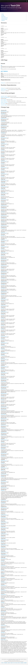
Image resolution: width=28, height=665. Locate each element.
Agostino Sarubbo (3, 409)
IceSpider (25, 662)
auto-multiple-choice (7, 97)
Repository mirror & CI (4, 111)
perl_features (4, 71)
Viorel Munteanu (3, 182)
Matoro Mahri (3, 235)
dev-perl (5, 5)
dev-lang (2, 88)
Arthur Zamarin (3, 128)
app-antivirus (2, 96)
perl (4, 88)
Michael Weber (3, 577)
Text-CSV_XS (5, 89)
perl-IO (4, 90)
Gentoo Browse (4, 1)
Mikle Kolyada (3, 530)
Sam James (2, 146)
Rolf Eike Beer (3, 294)
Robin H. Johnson (3, 611)
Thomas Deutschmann (4, 554)
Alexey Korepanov (3, 558)
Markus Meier (3, 510)
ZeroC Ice (18, 662)
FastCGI (11, 662)
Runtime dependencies (14, 17)
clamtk (6, 96)
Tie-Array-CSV (6, 102)
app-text (2, 99)
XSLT (14, 662)
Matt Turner (2, 255)
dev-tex (2, 103)
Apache (9, 662)
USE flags (14, 15)
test (1, 65)
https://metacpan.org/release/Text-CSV (12, 9)
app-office (2, 97)
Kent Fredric (2, 463)
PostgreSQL (5, 662)
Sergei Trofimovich (3, 517)
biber (4, 103)
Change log (14, 20)
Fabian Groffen (3, 121)
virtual (2, 90)
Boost (16, 662)
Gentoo (2, 662)
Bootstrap (22, 662)
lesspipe (5, 99)
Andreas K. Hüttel (3, 381)
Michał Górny (3, 490)
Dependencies (14, 16)
